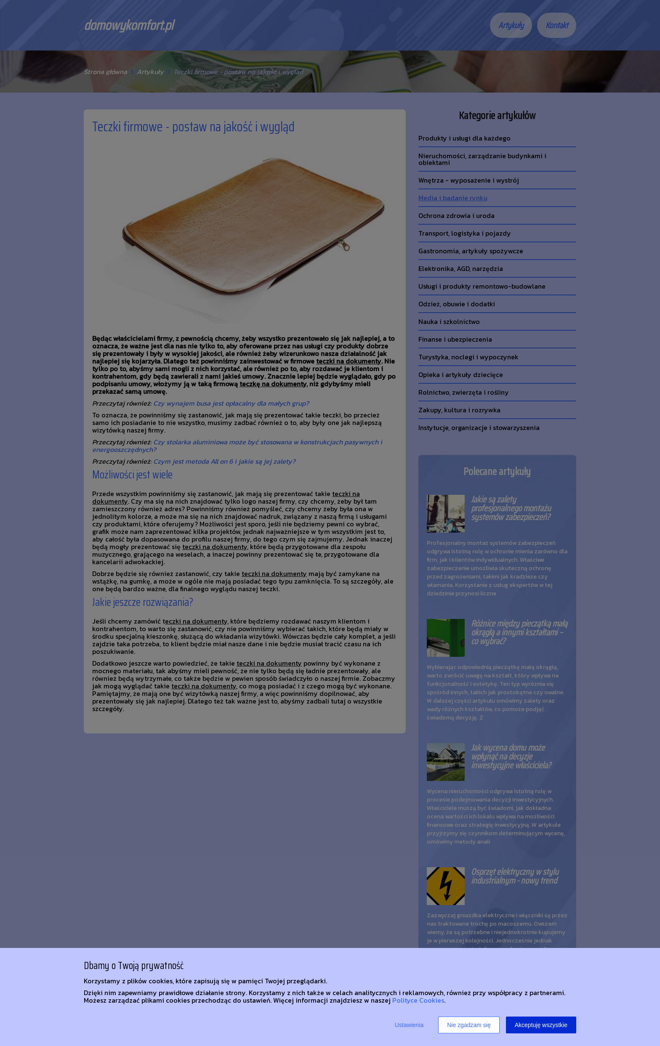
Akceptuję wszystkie (541, 1025)
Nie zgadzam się (469, 1025)
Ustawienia (409, 1025)
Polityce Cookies (418, 1000)
